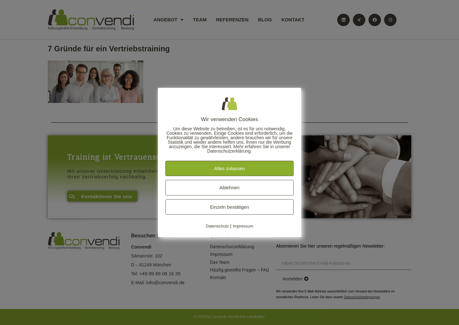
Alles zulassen (229, 168)
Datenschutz (217, 226)
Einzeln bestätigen (229, 206)
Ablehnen (229, 187)
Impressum (243, 226)
